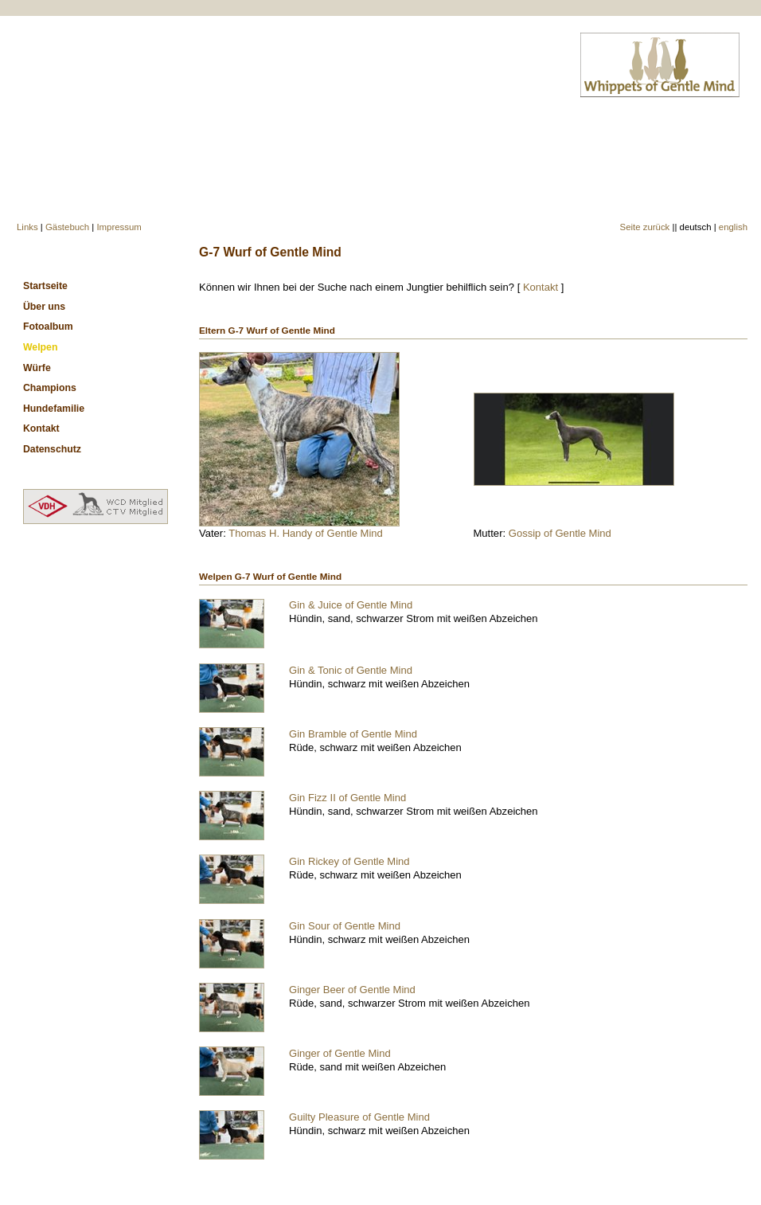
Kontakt (540, 287)
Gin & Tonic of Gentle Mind (350, 670)
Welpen (40, 347)
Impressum (118, 227)
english (733, 227)
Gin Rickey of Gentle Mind (349, 861)
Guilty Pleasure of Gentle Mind (359, 1117)
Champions (49, 387)
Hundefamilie (53, 408)
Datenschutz (52, 449)
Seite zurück (645, 227)
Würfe (37, 368)
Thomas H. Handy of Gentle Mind (305, 533)
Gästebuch (67, 227)
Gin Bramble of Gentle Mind (353, 734)
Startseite (45, 285)
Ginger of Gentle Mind (340, 1053)
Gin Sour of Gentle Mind (344, 926)
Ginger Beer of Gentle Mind (352, 990)
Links (27, 227)
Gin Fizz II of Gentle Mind (347, 798)
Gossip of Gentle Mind (560, 533)
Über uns (44, 306)
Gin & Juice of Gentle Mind (350, 605)
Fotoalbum (48, 326)
